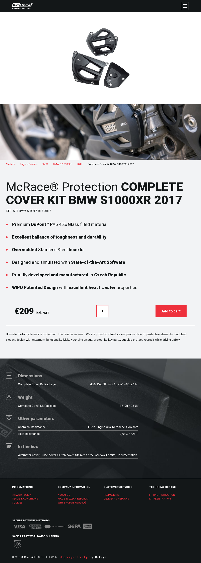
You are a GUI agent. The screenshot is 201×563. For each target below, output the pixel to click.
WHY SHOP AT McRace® (72, 502)
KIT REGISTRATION (160, 498)
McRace (10, 164)
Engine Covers (28, 164)
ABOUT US (64, 494)
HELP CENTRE (111, 494)
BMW (45, 164)
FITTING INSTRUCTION (162, 494)
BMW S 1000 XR (62, 164)
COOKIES (17, 502)
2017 (79, 164)
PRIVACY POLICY (21, 494)
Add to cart (171, 311)
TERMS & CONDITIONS (25, 498)
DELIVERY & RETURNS (116, 498)
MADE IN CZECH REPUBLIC (73, 498)
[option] (100, 132)
